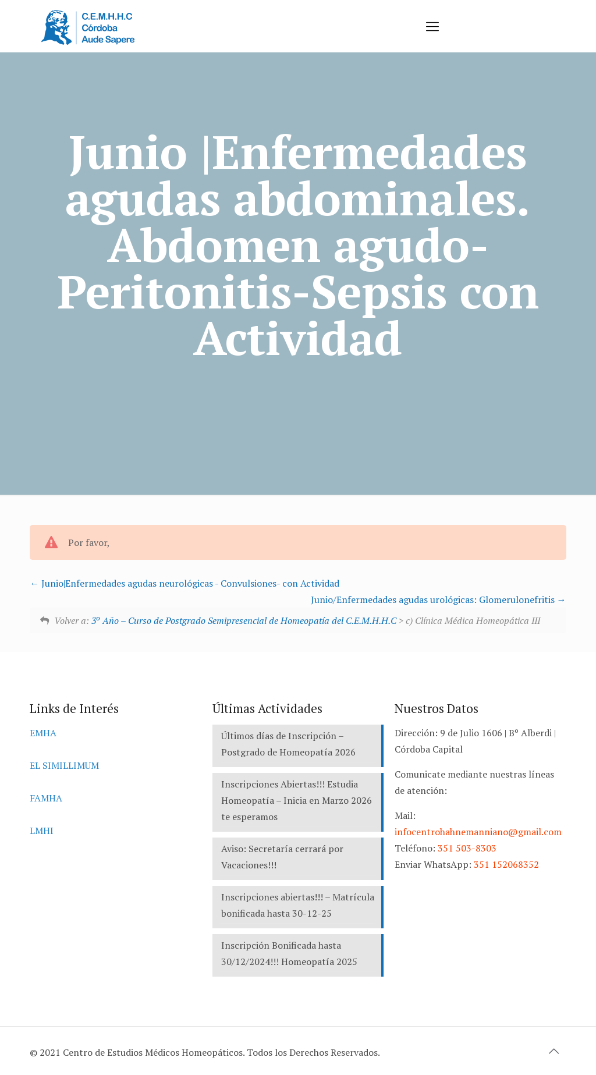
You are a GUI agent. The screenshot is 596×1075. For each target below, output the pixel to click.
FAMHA (46, 798)
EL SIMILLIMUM (64, 765)
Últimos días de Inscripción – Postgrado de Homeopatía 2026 (288, 743)
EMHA (43, 732)
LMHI (42, 830)
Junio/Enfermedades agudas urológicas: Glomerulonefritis (438, 599)
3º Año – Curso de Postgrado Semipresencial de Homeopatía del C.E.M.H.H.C (243, 620)
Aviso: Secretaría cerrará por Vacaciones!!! (282, 856)
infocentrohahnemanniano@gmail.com (478, 831)
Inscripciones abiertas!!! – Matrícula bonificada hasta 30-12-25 (297, 905)
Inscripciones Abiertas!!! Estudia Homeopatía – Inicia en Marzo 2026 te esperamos (296, 800)
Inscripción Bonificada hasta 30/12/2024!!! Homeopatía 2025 (289, 953)
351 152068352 (506, 864)
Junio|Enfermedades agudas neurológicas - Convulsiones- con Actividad (184, 583)
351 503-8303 (467, 848)
